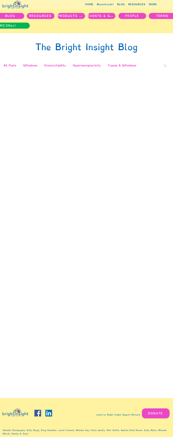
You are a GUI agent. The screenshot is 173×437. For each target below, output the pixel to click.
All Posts (9, 65)
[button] (165, 66)
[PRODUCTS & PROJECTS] (71, 16)
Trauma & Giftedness (122, 65)
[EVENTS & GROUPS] (101, 16)
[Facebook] (37, 413)
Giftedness (30, 65)
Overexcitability (55, 65)
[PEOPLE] (132, 16)
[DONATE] (156, 413)
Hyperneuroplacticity (87, 65)
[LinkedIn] (48, 413)
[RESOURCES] (41, 16)
